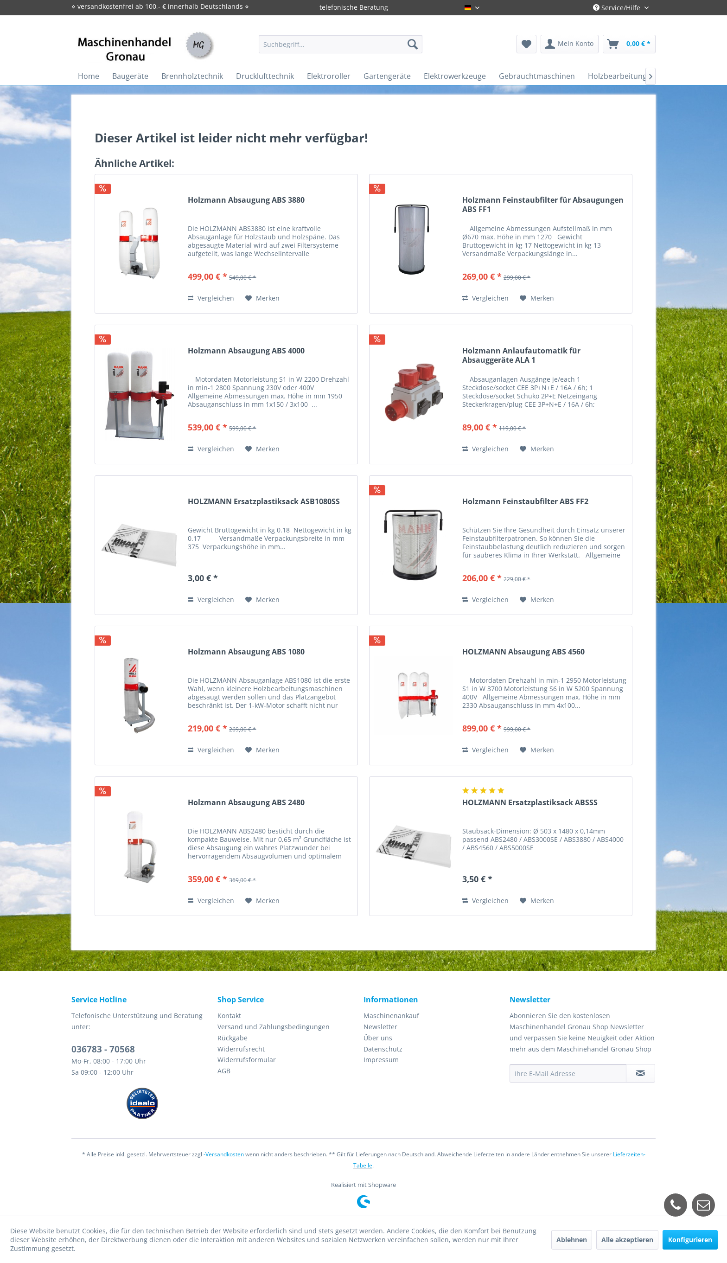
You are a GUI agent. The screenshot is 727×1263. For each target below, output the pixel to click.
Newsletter (380, 1026)
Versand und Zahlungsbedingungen (273, 1026)
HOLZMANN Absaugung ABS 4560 (523, 652)
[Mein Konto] (570, 44)
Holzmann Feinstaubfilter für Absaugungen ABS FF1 (543, 204)
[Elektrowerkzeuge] (454, 76)
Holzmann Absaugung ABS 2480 (246, 803)
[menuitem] (340, 44)
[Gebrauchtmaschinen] (536, 76)
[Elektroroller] (328, 76)
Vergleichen (211, 298)
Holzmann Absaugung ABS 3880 (246, 200)
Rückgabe (232, 1037)
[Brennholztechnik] (192, 76)
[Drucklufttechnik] (265, 76)
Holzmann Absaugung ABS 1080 (246, 652)
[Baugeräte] (130, 76)
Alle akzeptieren (627, 1239)
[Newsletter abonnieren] (640, 1073)
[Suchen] (412, 44)
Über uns (378, 1037)
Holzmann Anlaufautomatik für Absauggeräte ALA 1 (521, 355)
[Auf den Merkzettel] (262, 298)
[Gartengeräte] (387, 76)
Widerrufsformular (246, 1059)
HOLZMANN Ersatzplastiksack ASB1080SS (264, 501)
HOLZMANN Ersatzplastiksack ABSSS (530, 803)
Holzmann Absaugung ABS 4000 (246, 351)
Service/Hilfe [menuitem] (617, 7)
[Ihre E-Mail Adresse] (568, 1073)
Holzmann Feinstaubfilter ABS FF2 (525, 501)
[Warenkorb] (629, 44)
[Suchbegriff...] (340, 44)
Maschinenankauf (391, 1015)
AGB (223, 1070)
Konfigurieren (690, 1239)
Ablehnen (571, 1239)
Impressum (381, 1059)
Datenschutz (383, 1049)
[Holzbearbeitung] (617, 76)
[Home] (88, 76)
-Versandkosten (224, 1154)
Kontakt (229, 1015)
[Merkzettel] (526, 44)
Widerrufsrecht (241, 1049)
